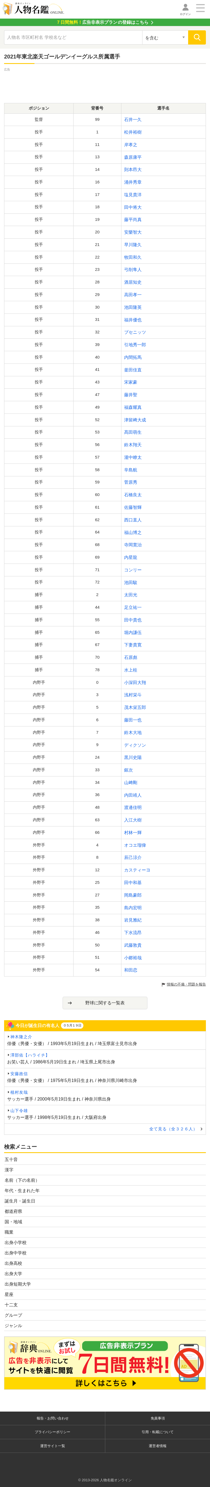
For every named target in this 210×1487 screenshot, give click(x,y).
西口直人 (133, 520)
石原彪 (130, 657)
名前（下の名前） (22, 1180)
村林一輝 (133, 832)
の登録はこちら (102, 22)
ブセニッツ (135, 332)
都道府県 (13, 1211)
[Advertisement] (105, 84)
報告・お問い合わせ (53, 1418)
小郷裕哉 (133, 957)
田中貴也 (133, 620)
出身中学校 (16, 1253)
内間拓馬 (133, 357)
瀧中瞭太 (133, 457)
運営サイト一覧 (52, 1446)
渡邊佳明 (133, 807)
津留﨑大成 (135, 420)
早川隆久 (133, 244)
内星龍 (130, 557)
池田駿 (130, 582)
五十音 (11, 1159)
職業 (9, 1232)
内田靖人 (133, 795)
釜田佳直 (133, 370)
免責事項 (158, 1418)
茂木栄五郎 (135, 707)
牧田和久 (133, 257)
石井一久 (133, 119)
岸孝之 (130, 144)
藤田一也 (133, 720)
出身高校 (13, 1263)
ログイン (185, 14)
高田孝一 (133, 294)
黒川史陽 (133, 757)
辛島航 (130, 470)
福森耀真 (133, 407)
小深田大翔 (135, 682)
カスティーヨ (137, 870)
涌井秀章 (133, 182)
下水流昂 (133, 932)
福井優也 (133, 320)
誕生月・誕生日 (20, 1201)
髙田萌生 (133, 432)
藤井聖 (130, 394)
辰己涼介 (133, 857)
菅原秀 (130, 482)
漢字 (9, 1170)
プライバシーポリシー (52, 1432)
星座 (9, 1294)
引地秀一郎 (135, 344)
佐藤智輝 (133, 507)
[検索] (197, 37)
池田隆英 (133, 307)
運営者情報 (158, 1446)
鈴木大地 (133, 732)
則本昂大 (133, 169)
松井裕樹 (133, 132)
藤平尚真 (133, 219)
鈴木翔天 (133, 444)
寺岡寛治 (133, 544)
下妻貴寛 (133, 645)
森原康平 (133, 157)
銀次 (128, 770)
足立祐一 (133, 607)
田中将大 (133, 207)
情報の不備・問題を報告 (186, 984)
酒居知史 (133, 282)
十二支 (11, 1305)
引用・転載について (158, 1432)
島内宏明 (133, 907)
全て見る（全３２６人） (173, 1129)
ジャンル (13, 1325)
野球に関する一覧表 (105, 1003)
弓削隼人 (133, 269)
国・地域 (13, 1221)
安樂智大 (133, 232)
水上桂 (130, 670)
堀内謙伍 (133, 632)
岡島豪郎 (133, 895)
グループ (13, 1315)
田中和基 (133, 882)
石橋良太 (133, 494)
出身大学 (13, 1273)
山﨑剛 (130, 782)
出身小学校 (16, 1242)
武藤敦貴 (133, 945)
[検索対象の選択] (165, 37)
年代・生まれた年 (22, 1190)
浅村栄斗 (133, 695)
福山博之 (133, 532)
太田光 (130, 595)
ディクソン (135, 745)
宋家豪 (130, 382)
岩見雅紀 (133, 920)
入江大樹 (133, 820)
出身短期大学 (18, 1284)
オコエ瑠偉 (135, 845)
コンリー (133, 570)
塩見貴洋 (133, 194)
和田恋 (130, 970)
